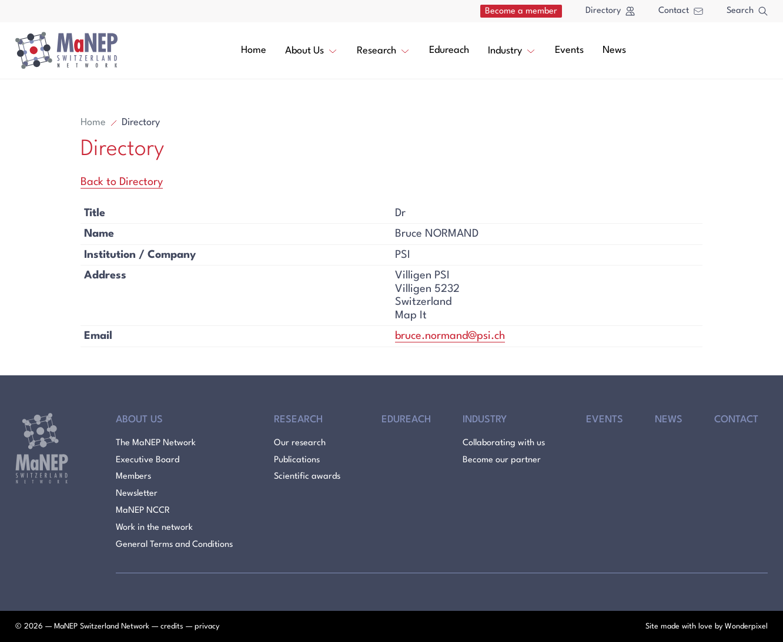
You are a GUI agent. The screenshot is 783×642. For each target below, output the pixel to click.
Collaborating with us (504, 443)
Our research (300, 443)
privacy (207, 626)
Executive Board (147, 460)
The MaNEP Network (156, 443)
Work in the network (154, 527)
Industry (512, 50)
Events (569, 50)
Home (253, 50)
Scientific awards (307, 476)
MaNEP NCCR (143, 510)
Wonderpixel (746, 626)
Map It (411, 315)
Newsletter (137, 493)
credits (171, 626)
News (614, 50)
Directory (610, 11)
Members (133, 476)
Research (383, 50)
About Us (311, 50)
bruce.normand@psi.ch (450, 336)
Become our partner (502, 460)
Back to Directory (122, 182)
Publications (297, 460)
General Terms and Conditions (174, 544)
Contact (680, 10)
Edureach (449, 50)
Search (747, 11)
